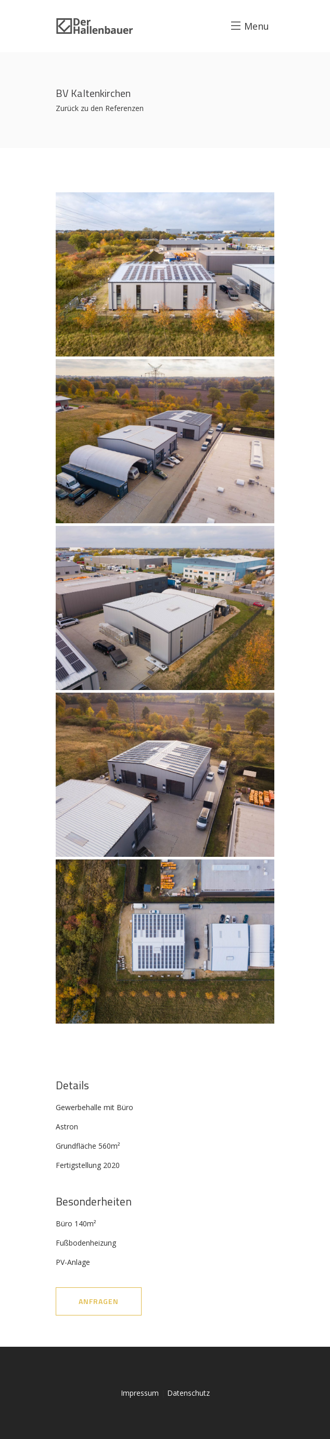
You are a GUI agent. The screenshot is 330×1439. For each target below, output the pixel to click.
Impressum (140, 1393)
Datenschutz (188, 1393)
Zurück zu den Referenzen (100, 108)
